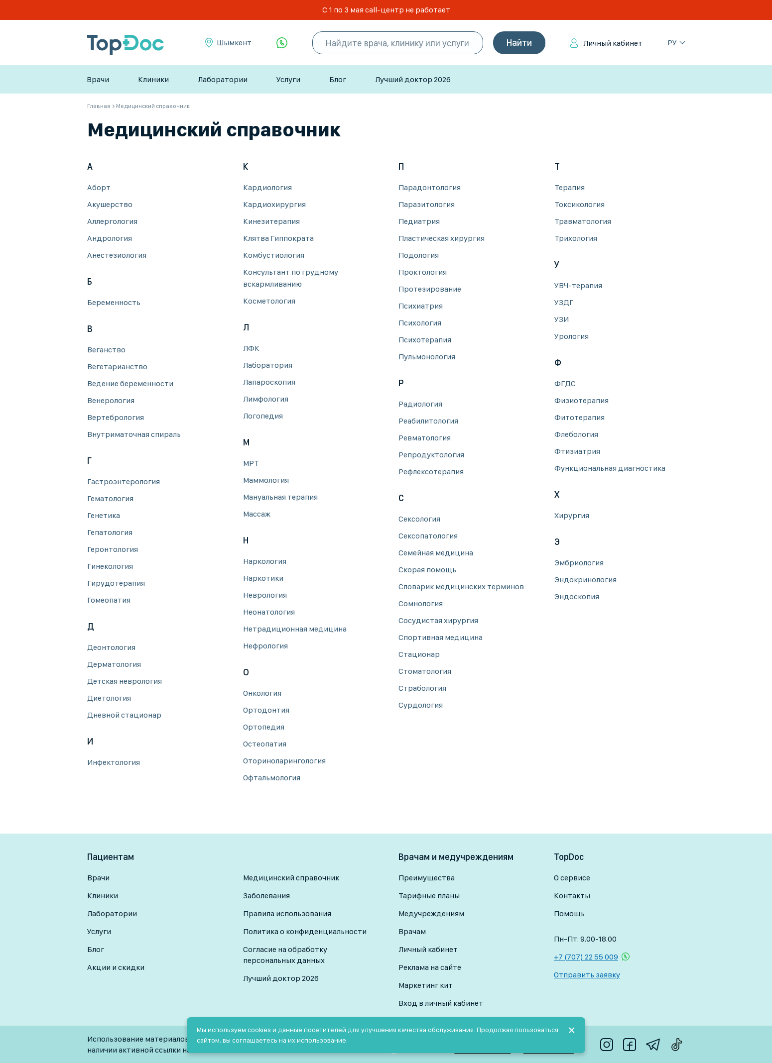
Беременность (113, 302)
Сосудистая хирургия (438, 620)
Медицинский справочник (291, 877)
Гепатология (109, 532)
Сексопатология (428, 535)
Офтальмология (271, 777)
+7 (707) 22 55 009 (586, 956)
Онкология (262, 693)
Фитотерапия (579, 417)
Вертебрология (115, 417)
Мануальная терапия (280, 497)
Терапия (569, 187)
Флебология (576, 434)
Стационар (419, 654)
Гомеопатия (108, 600)
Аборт (99, 187)
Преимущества (426, 877)
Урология (571, 336)
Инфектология (113, 762)
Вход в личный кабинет (440, 1003)
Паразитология (426, 204)
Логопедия (263, 416)
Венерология (110, 400)
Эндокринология (585, 579)
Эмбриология (579, 562)
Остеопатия (264, 743)
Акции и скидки (115, 967)
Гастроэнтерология (123, 481)
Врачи (98, 79)
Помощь (569, 913)
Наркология (264, 561)
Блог (337, 79)
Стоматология (424, 671)
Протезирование (429, 289)
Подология (418, 255)
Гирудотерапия (116, 583)
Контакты (572, 895)
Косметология (269, 301)
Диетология (109, 698)
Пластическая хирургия (441, 238)
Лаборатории (223, 79)
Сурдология (420, 705)
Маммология (266, 480)
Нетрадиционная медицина (295, 629)
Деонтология (111, 647)
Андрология (109, 238)
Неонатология (269, 612)
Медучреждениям (431, 913)
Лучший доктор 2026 (413, 79)
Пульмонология (426, 356)
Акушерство (109, 204)
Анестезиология (116, 255)
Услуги (288, 79)
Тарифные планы (429, 895)
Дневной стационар (124, 715)
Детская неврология (124, 681)
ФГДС (565, 383)
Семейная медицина (435, 552)
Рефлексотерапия (431, 471)
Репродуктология (431, 454)
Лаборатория (267, 365)
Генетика (103, 515)
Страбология (422, 688)
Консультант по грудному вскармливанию (290, 278)
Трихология (575, 238)
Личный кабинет (613, 43)
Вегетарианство (117, 366)
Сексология (419, 519)
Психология (419, 322)
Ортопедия (263, 727)
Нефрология (265, 645)
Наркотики (263, 578)
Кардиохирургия (274, 204)
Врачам (412, 931)
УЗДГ (564, 302)
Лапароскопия (269, 382)
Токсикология (579, 204)
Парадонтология (429, 187)
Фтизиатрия (577, 451)
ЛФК (251, 348)
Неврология (265, 595)
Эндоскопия (576, 596)
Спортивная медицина (440, 637)
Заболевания (266, 895)
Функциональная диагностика (609, 468)
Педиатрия (419, 221)
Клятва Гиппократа (278, 238)
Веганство (106, 349)
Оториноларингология (284, 760)
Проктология (422, 272)
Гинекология (110, 566)
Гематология (110, 498)
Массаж (256, 514)
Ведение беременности (130, 383)
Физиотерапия (581, 400)
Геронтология (112, 549)
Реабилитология (428, 420)
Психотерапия (424, 339)
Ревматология (424, 437)
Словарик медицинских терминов (461, 586)
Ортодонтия (266, 710)
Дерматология (114, 664)
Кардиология (267, 187)
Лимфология (265, 399)
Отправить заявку (587, 974)
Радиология (420, 404)
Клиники (153, 79)
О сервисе (572, 877)
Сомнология (420, 603)
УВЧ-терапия (578, 285)
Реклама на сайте (429, 967)
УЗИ (561, 319)
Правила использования (287, 913)
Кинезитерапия (271, 221)
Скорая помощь (427, 569)
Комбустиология (273, 255)
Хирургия (571, 515)
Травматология (582, 221)
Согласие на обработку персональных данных (285, 955)
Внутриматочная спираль (134, 434)
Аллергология (112, 221)
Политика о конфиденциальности (305, 931)
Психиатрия (420, 306)
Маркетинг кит (425, 985)
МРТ (251, 463)
